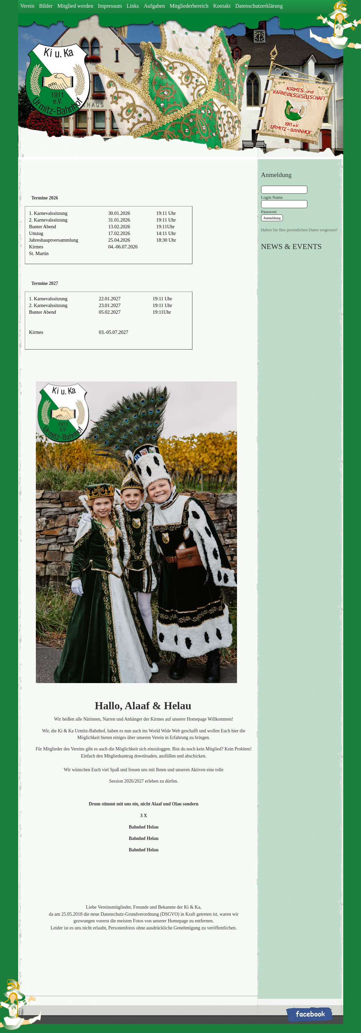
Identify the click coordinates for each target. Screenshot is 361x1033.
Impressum (110, 6)
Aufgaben (154, 6)
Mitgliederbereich (189, 6)
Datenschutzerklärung (259, 6)
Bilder (46, 6)
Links (133, 6)
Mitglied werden (75, 6)
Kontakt (222, 6)
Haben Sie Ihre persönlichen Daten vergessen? (299, 230)
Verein (27, 6)
